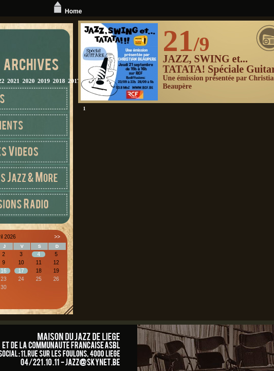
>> (57, 237)
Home (66, 11)
